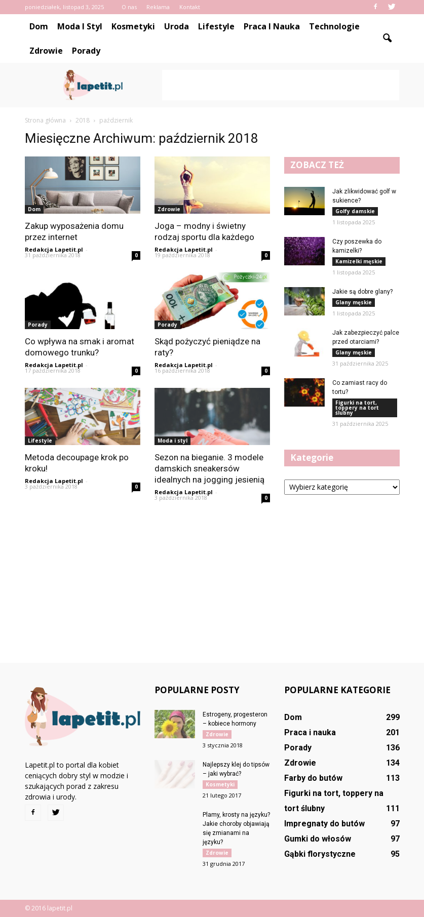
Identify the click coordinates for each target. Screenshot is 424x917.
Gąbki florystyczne (320, 854)
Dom (38, 26)
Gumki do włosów (317, 839)
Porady (86, 50)
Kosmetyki (133, 26)
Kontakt (189, 7)
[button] (387, 38)
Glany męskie (353, 302)
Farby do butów (313, 778)
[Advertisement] (280, 85)
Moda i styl (79, 26)
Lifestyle (216, 26)
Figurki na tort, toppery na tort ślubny (357, 407)
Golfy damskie (355, 211)
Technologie (334, 26)
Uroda (176, 26)
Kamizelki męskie (358, 261)
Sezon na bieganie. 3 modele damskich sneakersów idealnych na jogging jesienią (209, 468)
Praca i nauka (272, 26)
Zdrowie (46, 50)
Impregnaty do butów (324, 823)
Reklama (158, 7)
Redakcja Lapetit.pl (54, 249)
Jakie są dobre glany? (362, 291)
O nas (129, 7)
